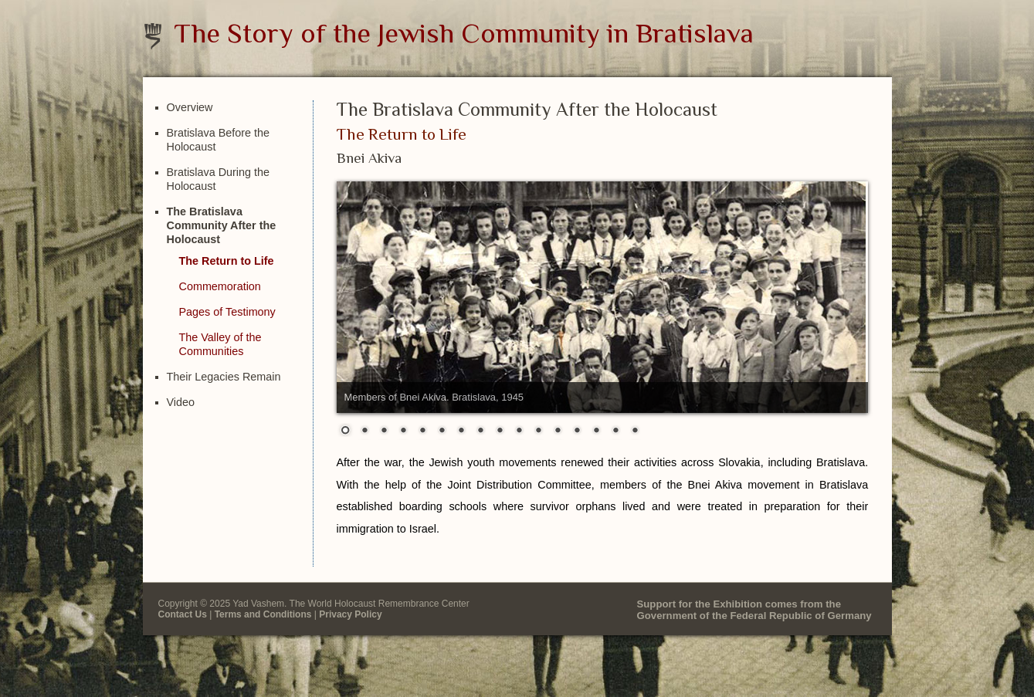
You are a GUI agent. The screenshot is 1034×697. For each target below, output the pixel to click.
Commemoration (220, 286)
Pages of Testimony (227, 312)
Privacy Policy (350, 614)
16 (634, 431)
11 (538, 431)
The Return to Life (226, 261)
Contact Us (182, 614)
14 (596, 431)
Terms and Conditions (263, 614)
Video (181, 402)
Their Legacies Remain (224, 376)
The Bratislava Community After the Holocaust (221, 225)
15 (615, 431)
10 (518, 431)
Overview (190, 107)
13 (576, 431)
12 (557, 431)
